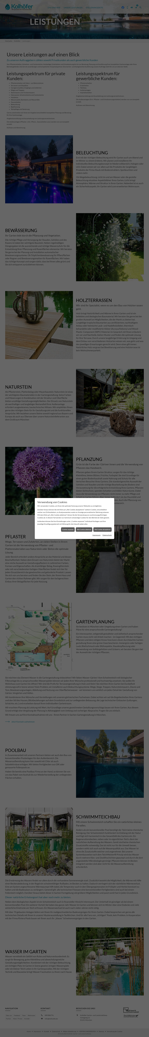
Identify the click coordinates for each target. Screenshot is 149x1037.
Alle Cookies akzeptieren (102, 527)
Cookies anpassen (68, 527)
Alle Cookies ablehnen (84, 527)
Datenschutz (107, 533)
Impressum (96, 533)
